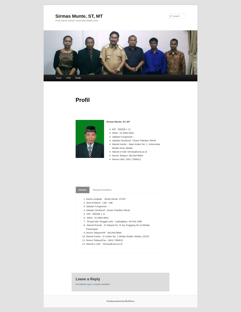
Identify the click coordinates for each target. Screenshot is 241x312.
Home (58, 78)
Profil (78, 78)
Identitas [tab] (83, 190)
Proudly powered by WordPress (120, 301)
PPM (68, 78)
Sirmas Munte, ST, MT (79, 16)
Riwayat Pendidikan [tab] (102, 190)
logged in (90, 284)
